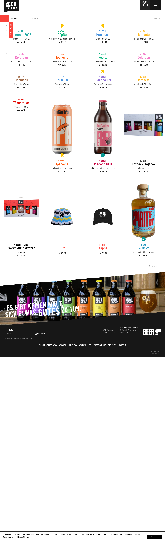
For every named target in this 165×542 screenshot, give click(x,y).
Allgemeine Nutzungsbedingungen (52, 530)
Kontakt (122, 530)
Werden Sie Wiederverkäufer (105, 530)
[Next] (163, 18)
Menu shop (2, 30)
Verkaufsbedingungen (77, 530)
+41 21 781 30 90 (110, 517)
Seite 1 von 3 (157, 18)
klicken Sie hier (23, 537)
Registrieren (41, 519)
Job (89, 530)
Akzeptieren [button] (154, 537)
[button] (19, 18)
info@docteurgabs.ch (108, 515)
